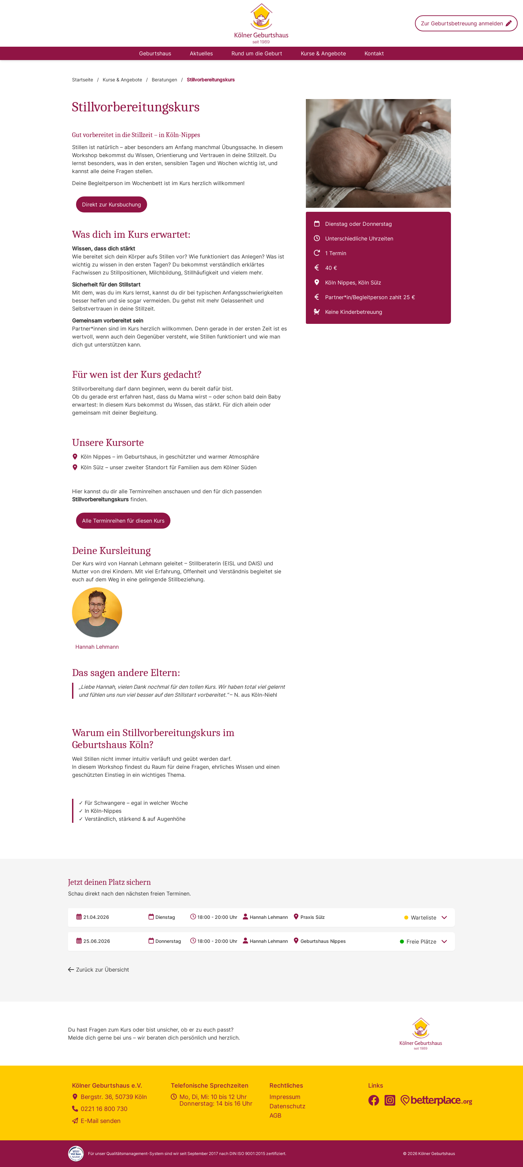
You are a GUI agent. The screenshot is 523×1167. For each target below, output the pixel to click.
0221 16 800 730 (99, 1109)
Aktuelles (201, 53)
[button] (466, 23)
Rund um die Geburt (256, 53)
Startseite (82, 79)
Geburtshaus (155, 53)
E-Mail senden (96, 1121)
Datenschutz (288, 1106)
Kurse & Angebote (323, 53)
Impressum (285, 1096)
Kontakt (374, 53)
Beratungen (164, 79)
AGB (276, 1115)
